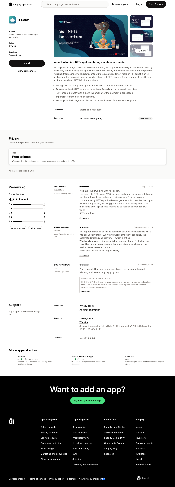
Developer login (17, 478)
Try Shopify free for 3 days (87, 400)
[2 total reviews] (44, 204)
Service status (143, 464)
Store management (51, 459)
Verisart (21, 356)
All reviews (36, 228)
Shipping (76, 459)
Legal (139, 459)
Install (27, 63)
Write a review (18, 228)
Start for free (156, 4)
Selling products (49, 437)
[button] (33, 360)
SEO (74, 453)
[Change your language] (154, 478)
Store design (47, 448)
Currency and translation (85, 464)
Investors (141, 437)
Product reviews (80, 437)
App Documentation (89, 309)
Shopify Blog (110, 448)
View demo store (27, 71)
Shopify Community (114, 437)
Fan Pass (129, 356)
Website (83, 322)
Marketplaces (79, 432)
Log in (139, 4)
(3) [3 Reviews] (15, 46)
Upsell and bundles (82, 443)
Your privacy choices (90, 478)
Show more (84, 218)
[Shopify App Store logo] (20, 4)
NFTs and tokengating (90, 118)
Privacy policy (86, 305)
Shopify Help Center (114, 427)
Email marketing (80, 448)
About (139, 427)
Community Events (114, 443)
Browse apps (120, 4)
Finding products (49, 432)
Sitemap (71, 478)
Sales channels (48, 427)
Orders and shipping (51, 443)
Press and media (144, 443)
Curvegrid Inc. (15, 55)
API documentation (114, 432)
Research (109, 453)
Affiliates (140, 453)
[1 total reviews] (44, 221)
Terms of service (37, 478)
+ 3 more (141, 51)
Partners (140, 448)
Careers (140, 432)
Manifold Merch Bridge (82, 356)
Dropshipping (79, 427)
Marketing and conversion (54, 453)
